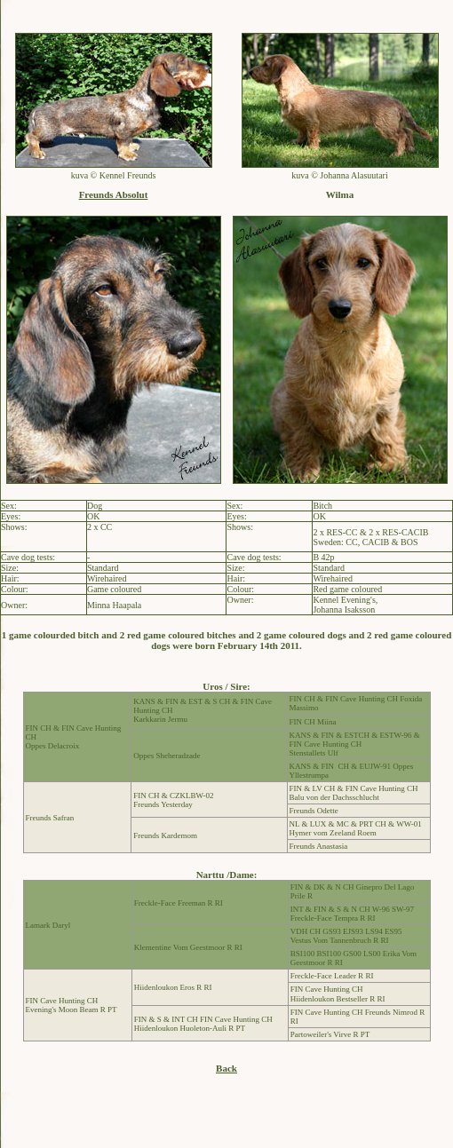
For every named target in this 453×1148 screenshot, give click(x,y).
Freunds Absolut (113, 194)
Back (226, 1068)
